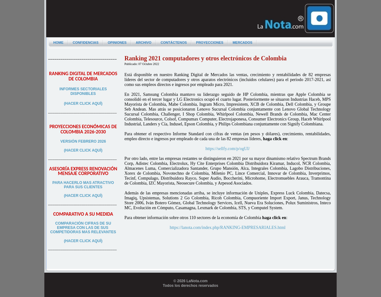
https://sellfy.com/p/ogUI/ (227, 148)
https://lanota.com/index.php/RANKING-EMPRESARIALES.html (228, 227)
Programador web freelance (190, 294)
